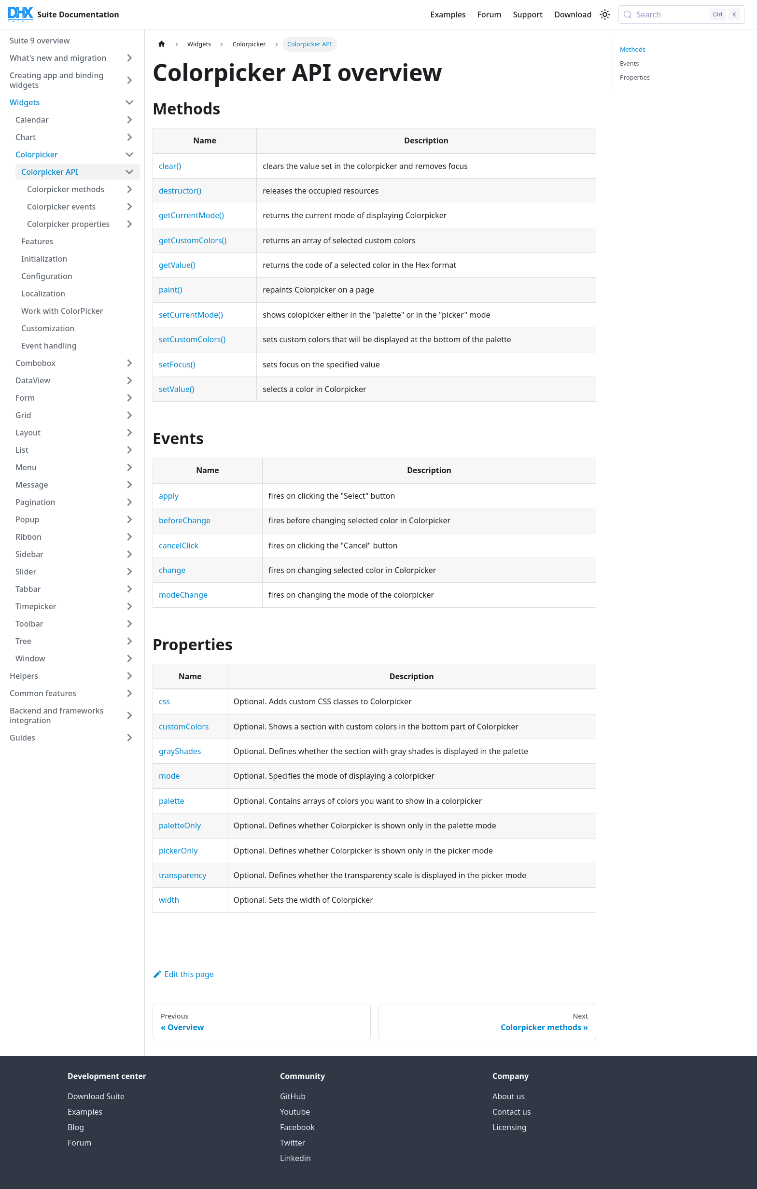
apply (169, 495)
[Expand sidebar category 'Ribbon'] (129, 537)
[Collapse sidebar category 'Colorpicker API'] (129, 172)
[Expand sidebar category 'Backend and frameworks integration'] (129, 715)
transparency (182, 875)
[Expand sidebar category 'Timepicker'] (129, 606)
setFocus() (177, 364)
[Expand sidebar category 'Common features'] (129, 693)
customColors (184, 726)
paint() (170, 289)
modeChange (183, 594)
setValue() (176, 389)
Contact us (511, 1111)
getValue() (177, 265)
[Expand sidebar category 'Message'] (129, 484)
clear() (170, 166)
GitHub (293, 1096)
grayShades (180, 751)
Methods (632, 49)
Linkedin (295, 1158)
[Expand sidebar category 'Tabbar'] (129, 589)
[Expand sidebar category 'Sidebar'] (129, 554)
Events (629, 63)
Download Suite (96, 1096)
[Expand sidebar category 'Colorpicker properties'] (129, 224)
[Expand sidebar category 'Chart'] (129, 137)
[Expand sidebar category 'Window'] (129, 658)
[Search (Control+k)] (681, 14)
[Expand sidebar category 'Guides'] (129, 737)
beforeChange (184, 520)
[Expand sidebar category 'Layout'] (129, 432)
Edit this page (183, 974)
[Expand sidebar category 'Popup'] (129, 519)
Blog (76, 1127)
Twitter (292, 1142)
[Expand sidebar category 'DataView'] (129, 380)
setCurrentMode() (191, 314)
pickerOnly (178, 850)
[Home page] (162, 44)
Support (528, 14)
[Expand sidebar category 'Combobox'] (129, 363)
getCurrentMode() (191, 215)
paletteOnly (180, 825)
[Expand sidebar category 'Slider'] (129, 571)
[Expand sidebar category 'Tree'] (129, 641)
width (169, 900)
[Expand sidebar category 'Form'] (129, 398)
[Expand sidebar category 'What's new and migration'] (129, 58)
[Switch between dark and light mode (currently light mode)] (605, 14)
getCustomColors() (192, 240)
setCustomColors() (192, 339)
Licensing (509, 1127)
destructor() (180, 190)
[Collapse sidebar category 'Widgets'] (129, 102)
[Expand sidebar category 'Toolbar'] (129, 623)
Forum (489, 14)
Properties (635, 77)
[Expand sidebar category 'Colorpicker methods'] (129, 189)
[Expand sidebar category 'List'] (129, 450)
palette (171, 801)
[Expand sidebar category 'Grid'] (129, 415)
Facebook (297, 1127)
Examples (447, 14)
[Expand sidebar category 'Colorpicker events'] (129, 206)
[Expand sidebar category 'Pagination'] (129, 502)
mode (169, 775)
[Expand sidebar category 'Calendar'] (129, 119)
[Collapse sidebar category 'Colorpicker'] (129, 154)
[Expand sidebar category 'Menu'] (129, 467)
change (172, 570)
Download (572, 14)
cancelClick (178, 545)
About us (508, 1096)
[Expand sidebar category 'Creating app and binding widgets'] (129, 80)
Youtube (295, 1111)
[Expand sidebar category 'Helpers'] (129, 676)
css (164, 701)
